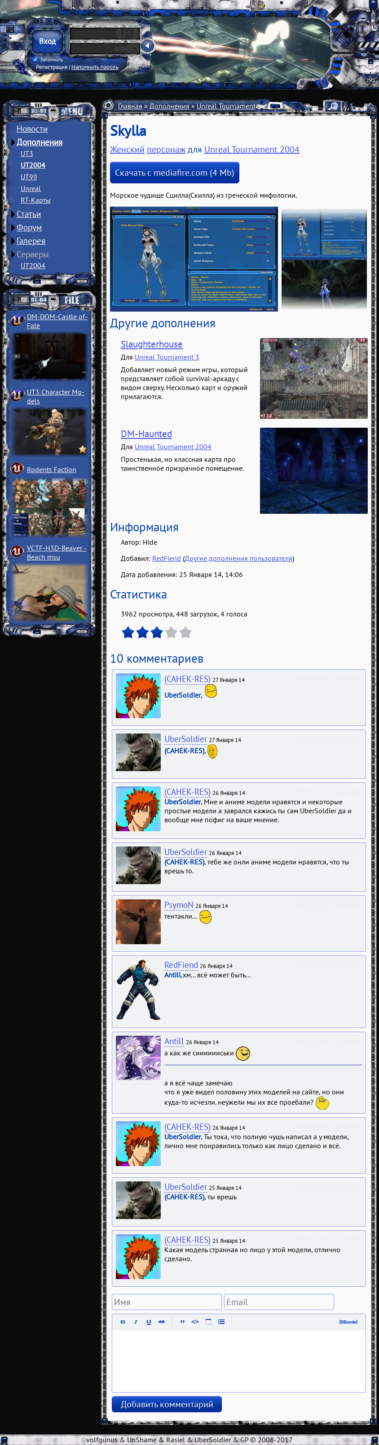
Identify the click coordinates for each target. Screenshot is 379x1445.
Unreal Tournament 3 (167, 356)
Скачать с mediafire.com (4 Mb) (174, 172)
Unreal (31, 188)
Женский (127, 149)
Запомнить (48, 59)
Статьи (29, 213)
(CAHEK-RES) (187, 678)
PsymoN (179, 904)
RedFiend (166, 558)
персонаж (166, 149)
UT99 (29, 176)
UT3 (27, 153)
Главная (130, 105)
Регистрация (51, 67)
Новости (32, 128)
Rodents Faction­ (51, 469)
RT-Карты (36, 199)
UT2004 (33, 165)
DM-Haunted (146, 434)
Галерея (31, 240)
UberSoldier (185, 738)
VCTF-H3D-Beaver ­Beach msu (57, 552)
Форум (29, 227)
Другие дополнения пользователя (238, 558)
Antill (174, 1041)
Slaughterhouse (152, 344)
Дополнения (39, 142)
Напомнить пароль (95, 67)
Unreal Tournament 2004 (235, 105)
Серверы (33, 254)
